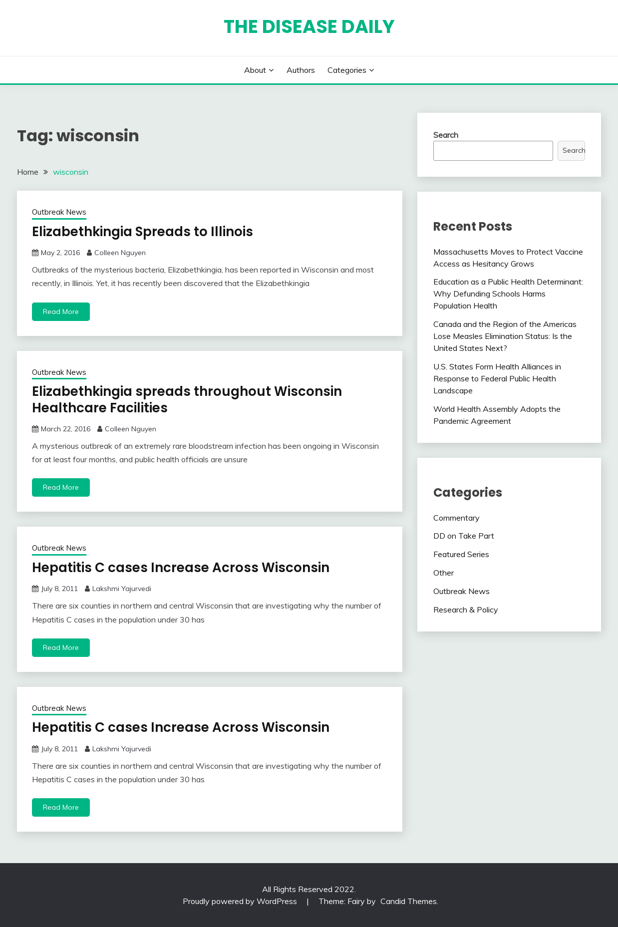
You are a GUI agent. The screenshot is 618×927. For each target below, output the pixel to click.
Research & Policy (465, 610)
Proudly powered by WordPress (241, 901)
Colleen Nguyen (120, 252)
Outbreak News (59, 212)
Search (445, 135)
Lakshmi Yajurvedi (121, 588)
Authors (301, 70)
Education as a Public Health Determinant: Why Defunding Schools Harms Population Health (508, 293)
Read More (61, 311)
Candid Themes (408, 901)
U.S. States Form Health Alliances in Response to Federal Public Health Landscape (497, 378)
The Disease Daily (309, 26)
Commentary (456, 518)
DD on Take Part (463, 536)
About (255, 70)
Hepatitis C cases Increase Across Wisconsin (180, 568)
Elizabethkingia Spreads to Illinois (142, 232)
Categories (346, 70)
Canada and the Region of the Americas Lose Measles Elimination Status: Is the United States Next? (505, 336)
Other (443, 573)
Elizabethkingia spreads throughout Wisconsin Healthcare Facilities (187, 399)
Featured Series (461, 554)
